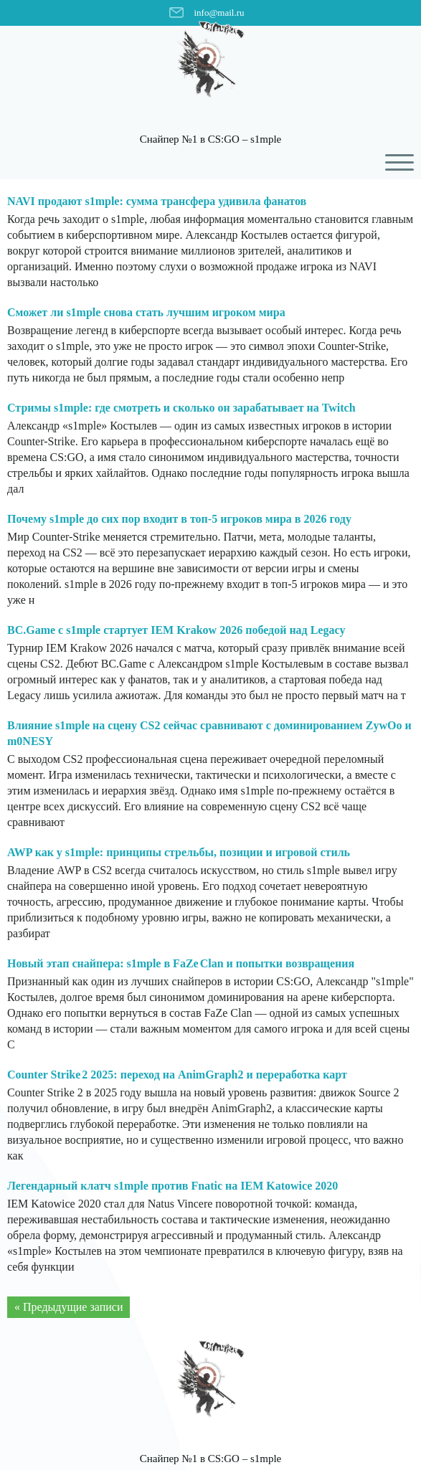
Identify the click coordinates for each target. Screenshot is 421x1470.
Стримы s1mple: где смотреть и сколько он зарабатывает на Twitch (181, 408)
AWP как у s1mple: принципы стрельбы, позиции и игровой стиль (178, 852)
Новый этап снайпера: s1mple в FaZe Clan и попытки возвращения (180, 963)
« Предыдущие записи (68, 1307)
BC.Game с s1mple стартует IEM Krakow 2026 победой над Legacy (176, 630)
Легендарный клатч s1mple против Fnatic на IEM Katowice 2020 (172, 1186)
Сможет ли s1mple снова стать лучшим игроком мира (146, 312)
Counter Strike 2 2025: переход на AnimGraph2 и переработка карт (177, 1074)
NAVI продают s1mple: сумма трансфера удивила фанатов (156, 201)
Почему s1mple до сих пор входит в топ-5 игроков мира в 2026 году (179, 519)
